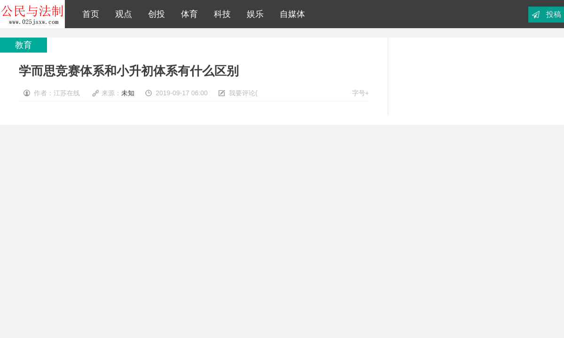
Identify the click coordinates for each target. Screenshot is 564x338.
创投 (154, 14)
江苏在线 (32, 14)
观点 (121, 14)
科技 (220, 14)
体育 (187, 14)
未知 (127, 93)
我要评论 (242, 93)
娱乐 (253, 14)
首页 (88, 14)
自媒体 (290, 14)
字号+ (360, 93)
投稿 (553, 14)
